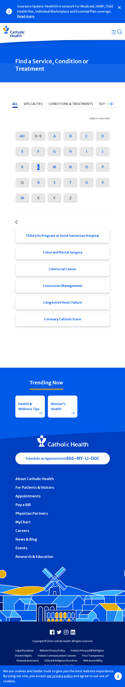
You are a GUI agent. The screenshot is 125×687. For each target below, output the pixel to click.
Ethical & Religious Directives (61, 660)
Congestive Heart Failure (62, 302)
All (22, 136)
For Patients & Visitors (34, 487)
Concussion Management (62, 286)
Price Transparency (93, 655)
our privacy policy (60, 676)
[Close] (119, 7)
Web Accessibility (93, 660)
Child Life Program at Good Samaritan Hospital (62, 236)
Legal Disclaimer (24, 650)
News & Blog (26, 539)
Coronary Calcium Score (62, 319)
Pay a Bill (23, 504)
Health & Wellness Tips (29, 406)
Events (21, 548)
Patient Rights (23, 655)
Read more (25, 16)
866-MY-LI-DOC (83, 458)
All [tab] (15, 104)
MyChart (23, 522)
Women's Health (58, 406)
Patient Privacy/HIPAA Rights (87, 650)
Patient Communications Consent (57, 655)
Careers (22, 530)
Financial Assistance (28, 660)
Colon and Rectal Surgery (62, 252)
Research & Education (34, 556)
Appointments (28, 496)
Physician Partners (31, 513)
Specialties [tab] (33, 104)
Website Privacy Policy (52, 650)
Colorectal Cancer (62, 269)
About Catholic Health (34, 479)
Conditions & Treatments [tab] (71, 104)
